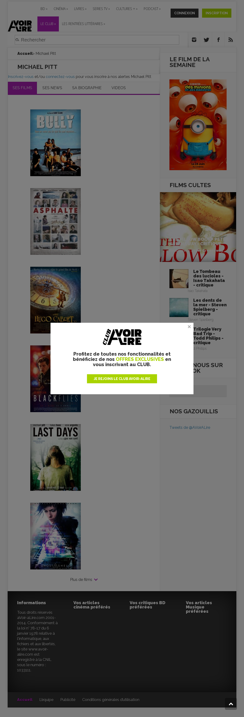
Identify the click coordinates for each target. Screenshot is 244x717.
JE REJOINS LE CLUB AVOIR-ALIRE (122, 379)
